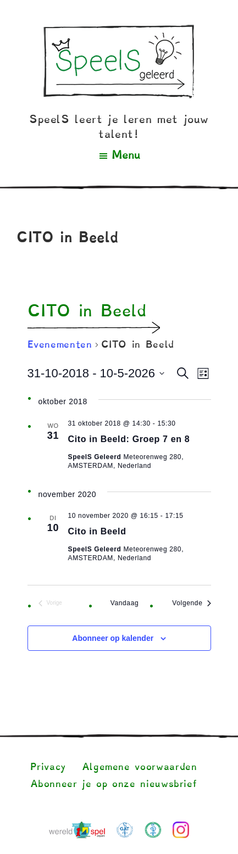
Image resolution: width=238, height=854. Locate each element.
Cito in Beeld (97, 531)
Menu (126, 155)
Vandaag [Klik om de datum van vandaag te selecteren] (124, 603)
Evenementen (59, 344)
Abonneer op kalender (112, 638)
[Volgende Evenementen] (191, 603)
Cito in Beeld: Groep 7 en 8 (129, 439)
